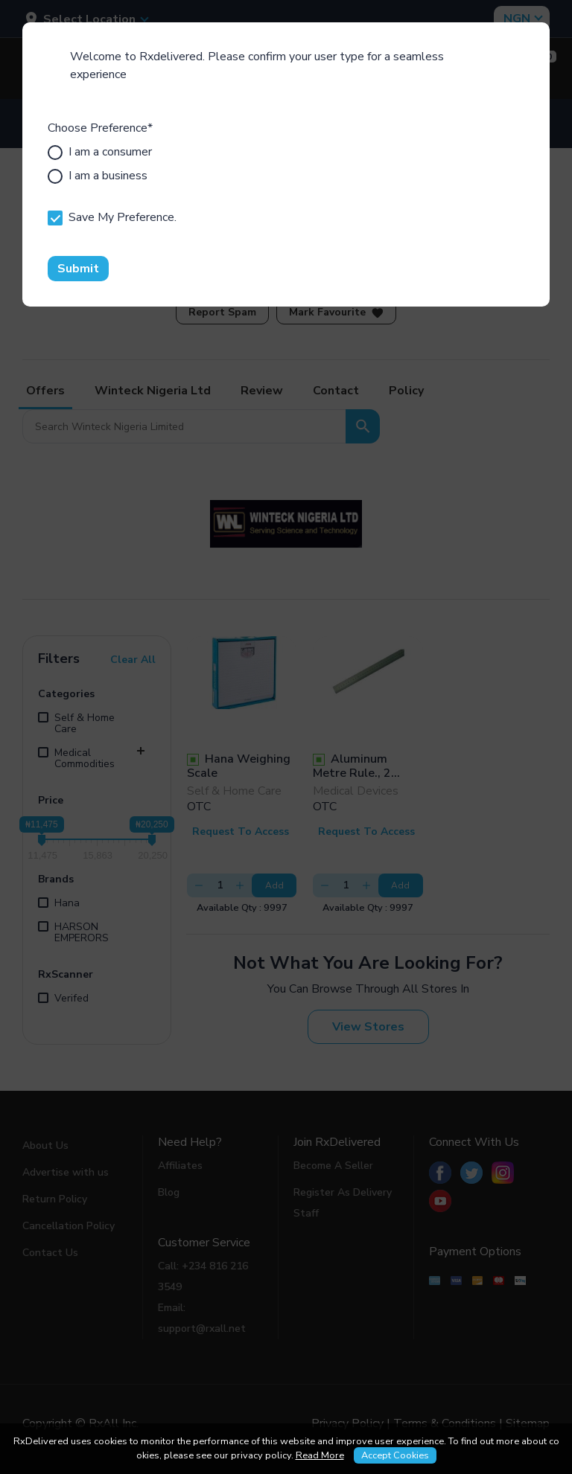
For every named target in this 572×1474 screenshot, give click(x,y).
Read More (320, 1455)
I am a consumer (100, 152)
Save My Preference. (112, 217)
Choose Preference (100, 128)
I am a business (97, 175)
